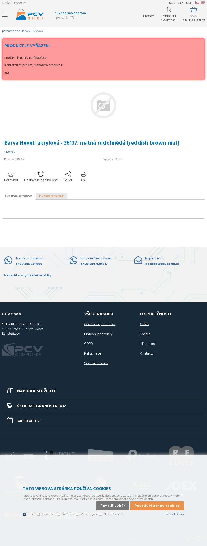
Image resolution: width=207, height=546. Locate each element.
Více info (9, 151)
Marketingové (89, 514)
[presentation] (18, 196)
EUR (172, 2)
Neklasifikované (114, 514)
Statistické (68, 514)
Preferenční (48, 514)
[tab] (18, 196)
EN (203, 2)
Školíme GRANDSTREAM (42, 406)
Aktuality (28, 421)
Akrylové (37, 30)
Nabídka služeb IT (36, 391)
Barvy (24, 30)
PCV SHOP (30, 14)
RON (189, 2)
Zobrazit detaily (174, 514)
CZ (197, 2)
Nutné (31, 514)
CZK (180, 2)
